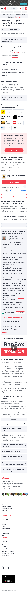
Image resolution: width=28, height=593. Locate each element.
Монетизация (5, 555)
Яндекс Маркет (6, 528)
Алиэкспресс (5, 522)
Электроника (5, 501)
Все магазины (6, 537)
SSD (3, 513)
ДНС (3, 535)
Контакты (4, 560)
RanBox (3, 35)
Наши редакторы (8, 250)
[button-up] (4, 190)
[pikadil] (4, 8)
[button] (8, 8)
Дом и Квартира (6, 504)
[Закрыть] (1, 3)
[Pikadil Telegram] (8, 568)
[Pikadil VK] (3, 568)
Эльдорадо (5, 526)
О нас (3, 544)
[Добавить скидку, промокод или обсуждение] (26, 8)
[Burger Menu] (2, 8)
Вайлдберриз (5, 533)
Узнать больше (17, 17)
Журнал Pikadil (5, 549)
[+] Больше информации (19, 190)
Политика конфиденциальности (9, 590)
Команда (4, 546)
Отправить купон (14, 150)
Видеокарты (5, 510)
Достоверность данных (8, 551)
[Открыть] (23, 4)
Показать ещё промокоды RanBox (14, 196)
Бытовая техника (6, 506)
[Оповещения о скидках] (20, 8)
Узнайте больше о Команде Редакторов (14, 317)
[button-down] (10, 190)
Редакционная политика (8, 553)
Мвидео (4, 524)
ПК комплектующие (7, 508)
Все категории (6, 515)
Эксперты (4, 557)
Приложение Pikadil (8, 573)
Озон (3, 531)
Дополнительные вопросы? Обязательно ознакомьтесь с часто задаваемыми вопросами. (13, 74)
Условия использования (7, 589)
